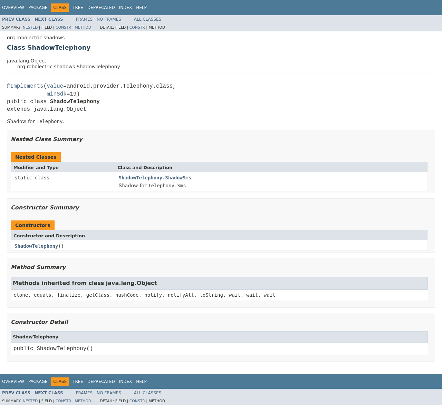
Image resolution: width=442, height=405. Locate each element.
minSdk (57, 94)
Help (141, 7)
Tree (78, 7)
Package (37, 7)
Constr (63, 27)
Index (125, 7)
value (55, 86)
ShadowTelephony (36, 246)
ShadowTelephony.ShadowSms (155, 177)
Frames (84, 19)
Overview (13, 7)
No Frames (109, 19)
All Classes (147, 19)
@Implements (25, 86)
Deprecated (101, 7)
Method (83, 27)
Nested (30, 27)
